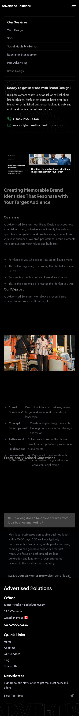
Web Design (15, 42)
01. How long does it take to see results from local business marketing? (38, 560)
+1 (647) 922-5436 (26, 129)
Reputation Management (22, 66)
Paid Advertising (17, 74)
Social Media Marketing (22, 58)
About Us (9, 648)
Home (7, 642)
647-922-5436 (13, 611)
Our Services (12, 654)
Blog (6, 660)
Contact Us (10, 666)
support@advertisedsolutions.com (38, 135)
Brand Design (15, 83)
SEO (10, 50)
